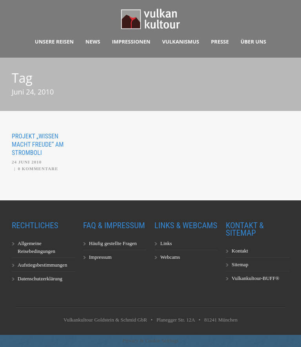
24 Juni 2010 (27, 162)
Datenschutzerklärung (40, 279)
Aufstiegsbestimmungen (42, 265)
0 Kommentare (38, 168)
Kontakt (240, 251)
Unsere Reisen (54, 41)
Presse (220, 41)
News (92, 41)
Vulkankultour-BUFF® (255, 278)
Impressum (100, 257)
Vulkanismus (180, 41)
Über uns (253, 41)
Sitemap (240, 264)
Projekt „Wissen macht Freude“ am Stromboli (37, 144)
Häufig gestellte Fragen (113, 243)
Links (166, 243)
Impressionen (131, 41)
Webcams (170, 257)
